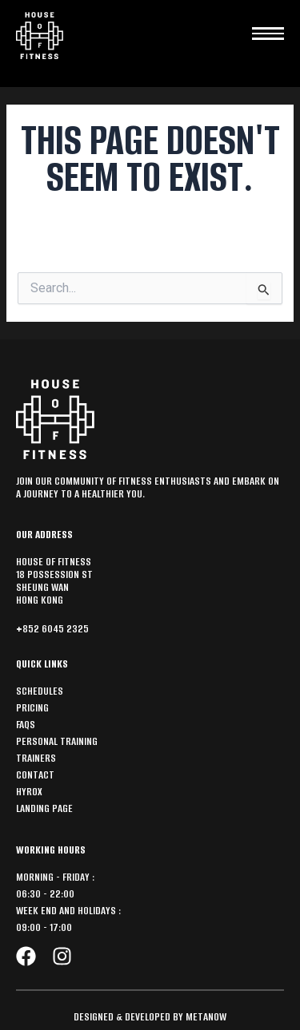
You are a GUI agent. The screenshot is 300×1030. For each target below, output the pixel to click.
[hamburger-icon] (268, 29)
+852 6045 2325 (52, 628)
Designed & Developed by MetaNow (150, 1016)
